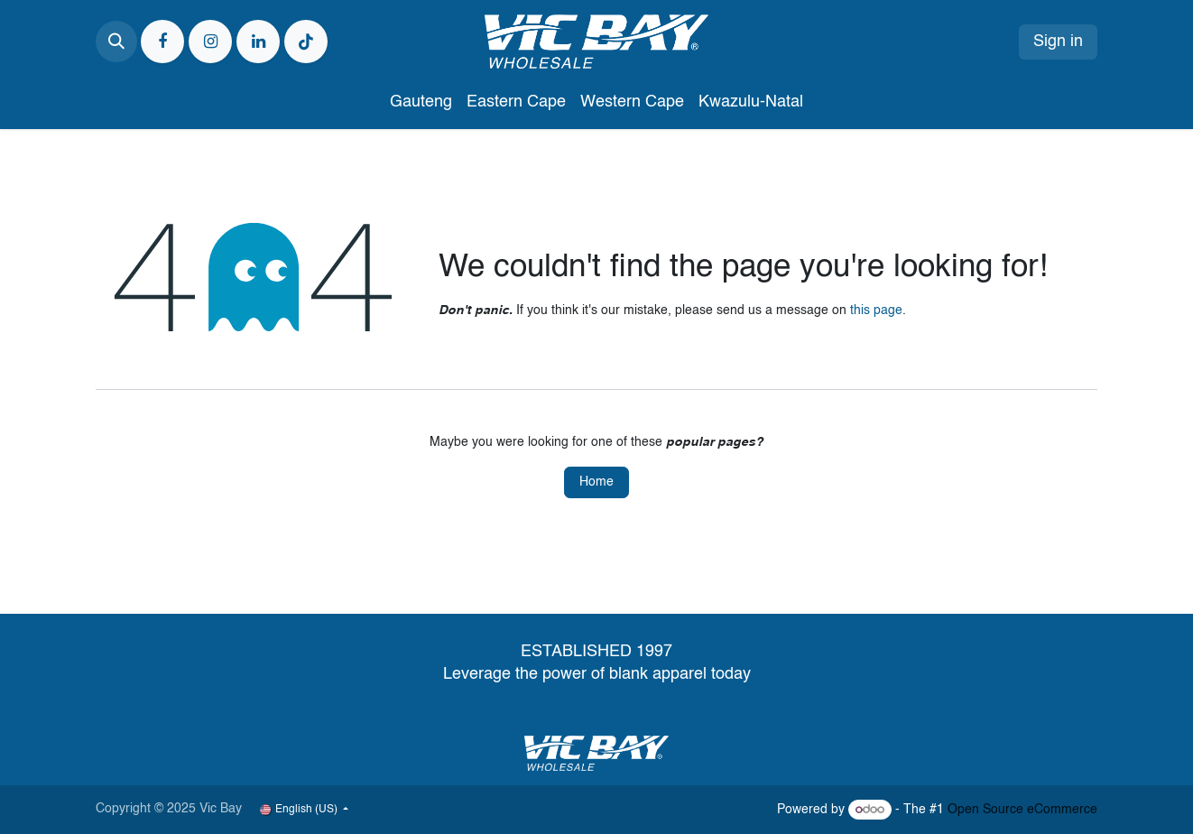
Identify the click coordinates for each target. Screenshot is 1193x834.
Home (596, 482)
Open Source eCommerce (1022, 809)
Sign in (1058, 41)
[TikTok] (306, 41)
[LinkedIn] (258, 41)
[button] (116, 41)
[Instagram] (210, 41)
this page (876, 310)
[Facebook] (162, 41)
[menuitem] (421, 102)
